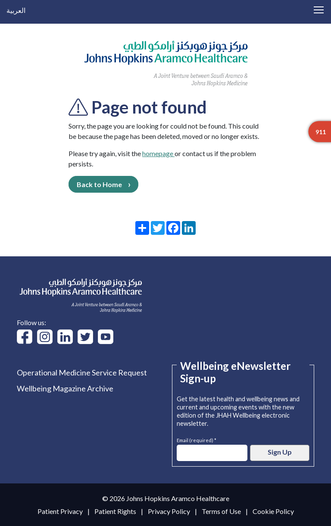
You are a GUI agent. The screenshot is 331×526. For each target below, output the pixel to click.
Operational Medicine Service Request (82, 372)
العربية (15, 10)
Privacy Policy (169, 511)
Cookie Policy (273, 511)
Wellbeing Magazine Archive (65, 388)
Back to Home (99, 184)
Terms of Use (221, 511)
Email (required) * (196, 439)
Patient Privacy (60, 511)
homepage (158, 153)
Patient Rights (115, 511)
